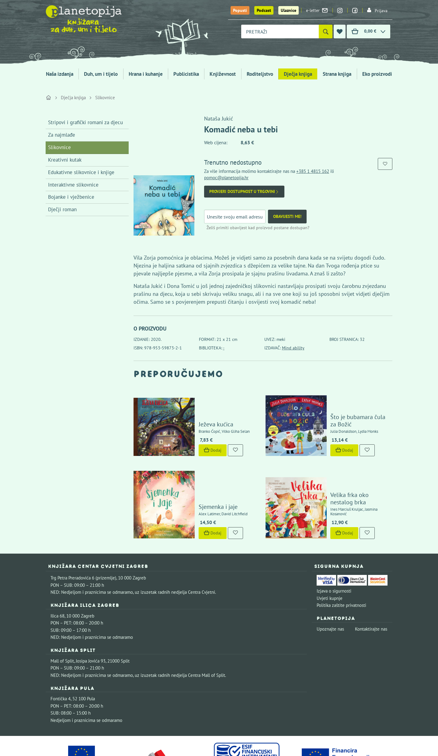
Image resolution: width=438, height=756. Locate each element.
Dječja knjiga (298, 74)
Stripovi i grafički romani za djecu (85, 122)
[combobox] (280, 31)
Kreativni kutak (65, 159)
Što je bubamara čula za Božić (352, 405)
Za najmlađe (61, 134)
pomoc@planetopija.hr (226, 177)
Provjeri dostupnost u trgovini (244, 191)
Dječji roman (62, 209)
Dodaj (195, 431)
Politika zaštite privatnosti (341, 565)
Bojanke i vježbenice (71, 197)
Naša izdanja (59, 74)
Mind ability (293, 348)
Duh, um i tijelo (101, 74)
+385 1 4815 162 (312, 171)
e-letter (317, 10)
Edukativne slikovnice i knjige (81, 172)
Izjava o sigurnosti (334, 551)
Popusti (240, 10)
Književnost (223, 74)
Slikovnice (105, 97)
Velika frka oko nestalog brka (350, 467)
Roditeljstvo (260, 74)
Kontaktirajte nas (371, 589)
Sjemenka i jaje (200, 467)
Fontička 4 (60, 659)
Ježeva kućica (198, 405)
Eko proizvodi (377, 74)
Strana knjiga (337, 74)
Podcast (264, 10)
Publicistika (186, 74)
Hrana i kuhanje (146, 74)
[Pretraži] (325, 31)
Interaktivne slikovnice (73, 184)
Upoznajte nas (330, 589)
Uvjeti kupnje (329, 558)
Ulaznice (288, 10)
